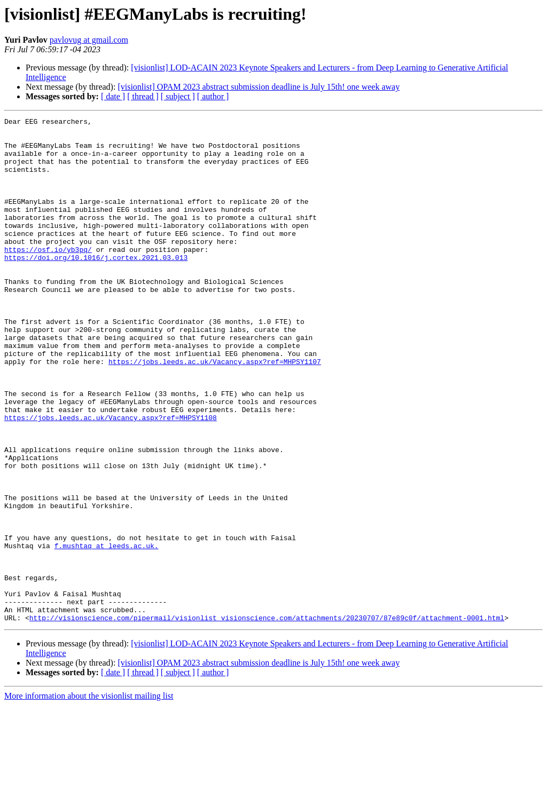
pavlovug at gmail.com (89, 39)
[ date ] (113, 96)
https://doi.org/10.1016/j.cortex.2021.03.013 (95, 286)
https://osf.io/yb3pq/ (48, 276)
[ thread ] (143, 96)
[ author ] (213, 96)
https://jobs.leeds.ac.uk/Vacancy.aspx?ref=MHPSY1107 (214, 411)
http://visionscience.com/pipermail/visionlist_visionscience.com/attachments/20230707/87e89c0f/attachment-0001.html (266, 718)
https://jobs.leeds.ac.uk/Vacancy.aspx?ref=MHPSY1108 (110, 478)
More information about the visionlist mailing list (88, 796)
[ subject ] (178, 96)
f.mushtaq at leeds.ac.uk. (106, 632)
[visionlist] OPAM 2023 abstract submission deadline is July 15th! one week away (259, 86)
